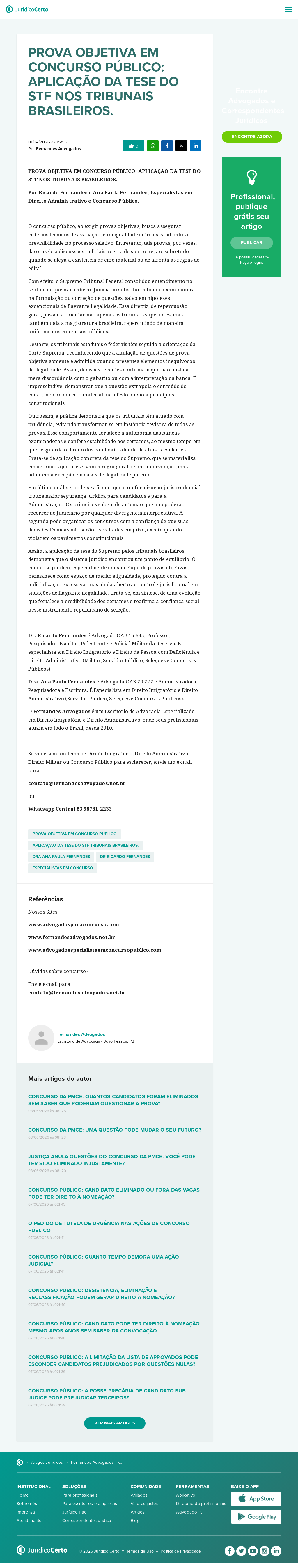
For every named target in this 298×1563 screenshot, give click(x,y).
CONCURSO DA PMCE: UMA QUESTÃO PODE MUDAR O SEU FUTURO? (114, 1130)
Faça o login (251, 262)
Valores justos (144, 1503)
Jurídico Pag (74, 1512)
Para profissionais (79, 1495)
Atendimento (29, 1520)
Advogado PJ (189, 1512)
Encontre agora (252, 136)
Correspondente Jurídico (86, 1520)
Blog (135, 1520)
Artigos (138, 1512)
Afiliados (139, 1495)
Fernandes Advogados (81, 1034)
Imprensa (26, 1512)
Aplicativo (185, 1495)
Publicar (251, 242)
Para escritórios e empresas (89, 1503)
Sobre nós (27, 1503)
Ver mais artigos (114, 1423)
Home (23, 1495)
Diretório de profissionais (201, 1503)
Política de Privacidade (181, 1551)
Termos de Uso (140, 1551)
